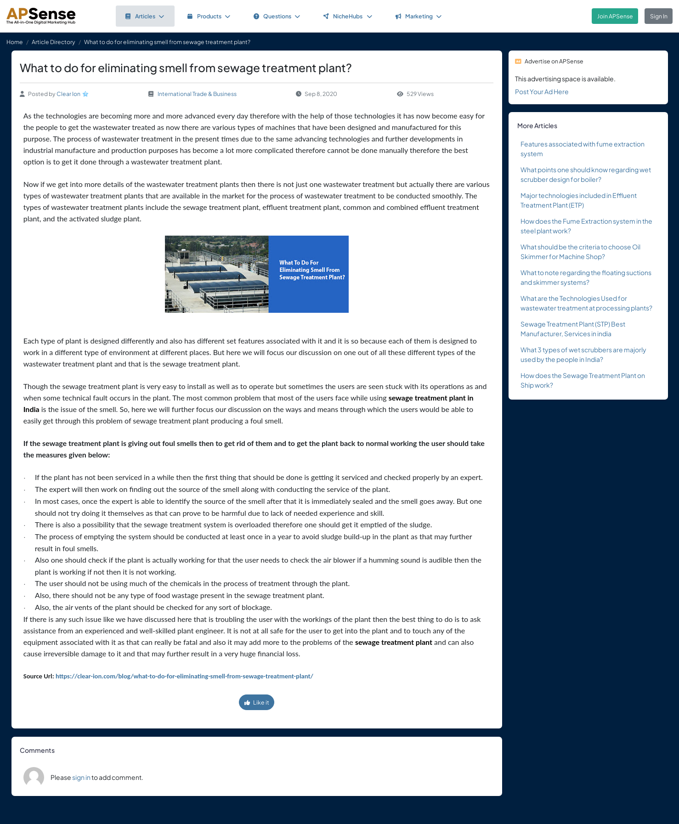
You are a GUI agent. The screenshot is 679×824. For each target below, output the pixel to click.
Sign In (659, 16)
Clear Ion (68, 93)
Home (14, 41)
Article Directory (53, 41)
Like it (256, 702)
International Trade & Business (197, 93)
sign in (81, 777)
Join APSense (615, 16)
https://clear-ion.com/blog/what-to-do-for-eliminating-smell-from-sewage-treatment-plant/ (184, 676)
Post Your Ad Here (542, 91)
